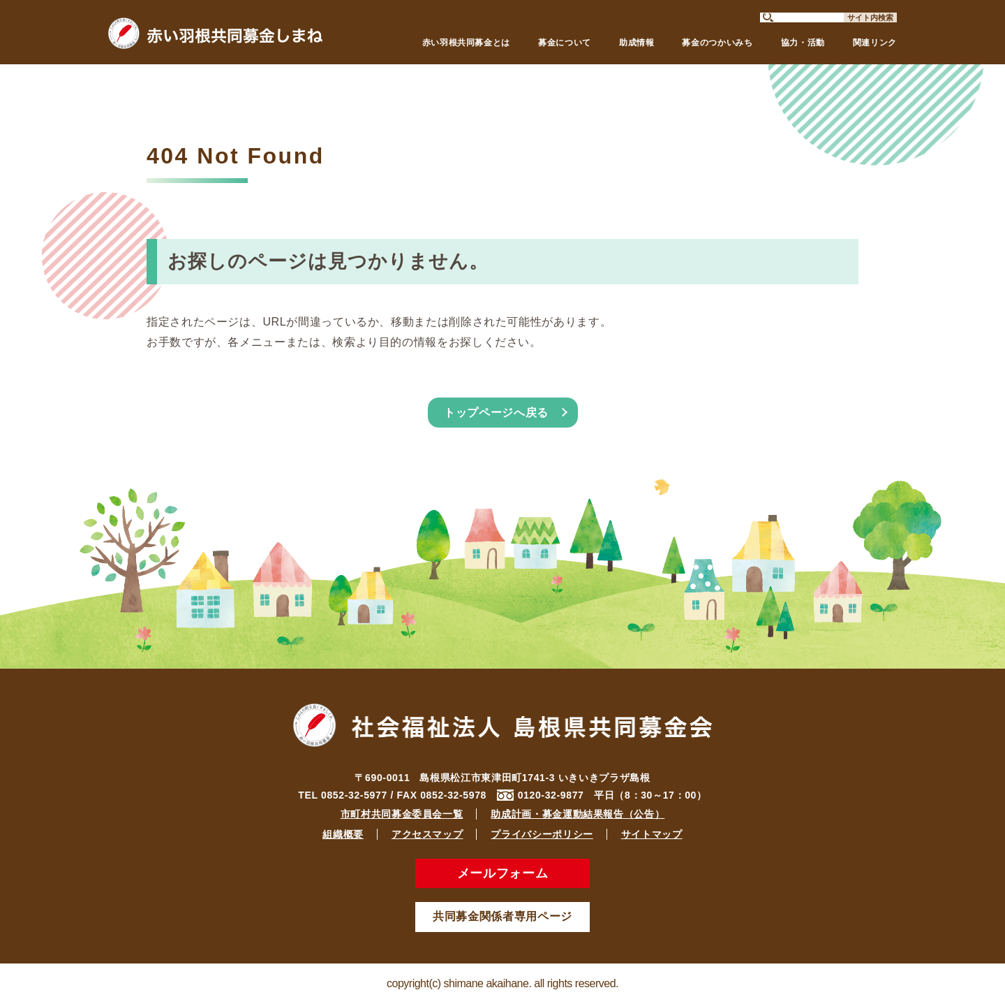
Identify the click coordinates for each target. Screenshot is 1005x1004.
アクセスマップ (427, 834)
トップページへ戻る (496, 413)
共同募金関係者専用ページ (502, 916)
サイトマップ (652, 834)
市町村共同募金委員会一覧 (402, 814)
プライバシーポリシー (542, 834)
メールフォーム (502, 873)
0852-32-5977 (354, 795)
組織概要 (343, 834)
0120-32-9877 (551, 795)
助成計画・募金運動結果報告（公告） (577, 814)
